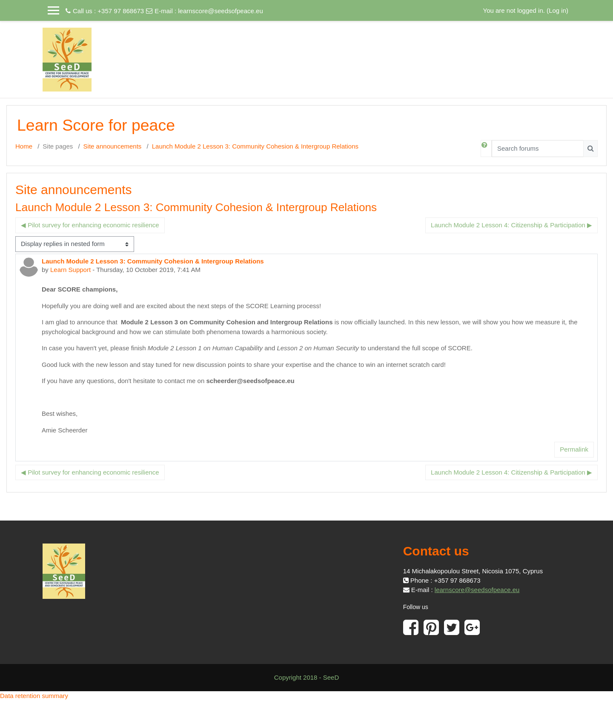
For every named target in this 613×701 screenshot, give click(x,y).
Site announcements (112, 146)
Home (23, 146)
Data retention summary (34, 695)
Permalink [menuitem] (574, 449)
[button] (486, 148)
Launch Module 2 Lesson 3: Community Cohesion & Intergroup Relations (255, 146)
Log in (557, 10)
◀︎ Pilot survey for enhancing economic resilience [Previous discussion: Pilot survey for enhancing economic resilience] (90, 225)
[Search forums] (538, 148)
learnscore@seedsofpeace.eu (220, 10)
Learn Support (70, 269)
